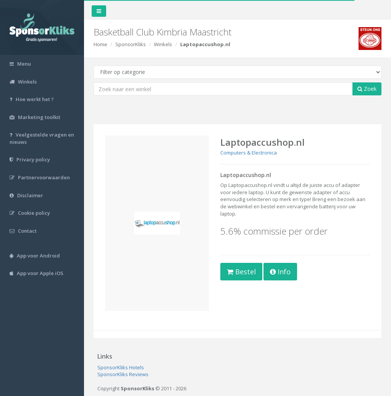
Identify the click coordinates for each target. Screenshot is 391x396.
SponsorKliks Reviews (123, 374)
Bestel (241, 271)
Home (100, 44)
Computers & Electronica (248, 152)
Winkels (163, 44)
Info (280, 271)
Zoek (366, 88)
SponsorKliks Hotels (120, 367)
